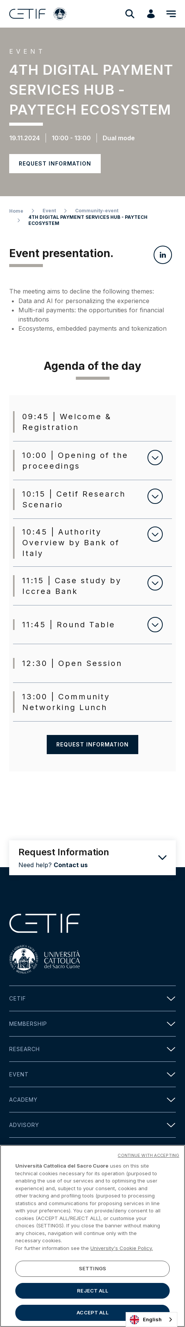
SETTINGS (92, 1268)
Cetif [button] (92, 998)
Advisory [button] (92, 1125)
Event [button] (92, 1074)
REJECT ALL (92, 1291)
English (146, 1319)
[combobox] (151, 1319)
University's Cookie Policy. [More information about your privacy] (121, 1248)
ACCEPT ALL (92, 1313)
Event (49, 210)
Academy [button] (92, 1099)
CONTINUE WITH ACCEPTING (148, 1155)
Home (16, 211)
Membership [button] (92, 1023)
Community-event (96, 210)
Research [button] (92, 1049)
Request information (55, 163)
